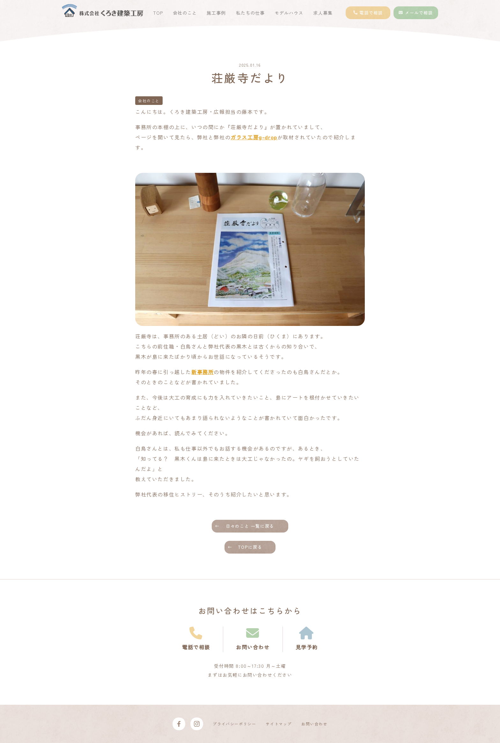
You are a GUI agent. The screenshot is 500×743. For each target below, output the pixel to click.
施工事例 (216, 13)
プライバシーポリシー (234, 723)
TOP (158, 13)
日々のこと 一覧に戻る (250, 526)
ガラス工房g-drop (254, 137)
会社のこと (185, 13)
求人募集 (322, 13)
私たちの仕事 (250, 13)
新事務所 (202, 372)
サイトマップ (279, 723)
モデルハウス (289, 13)
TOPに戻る (250, 547)
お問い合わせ (314, 723)
